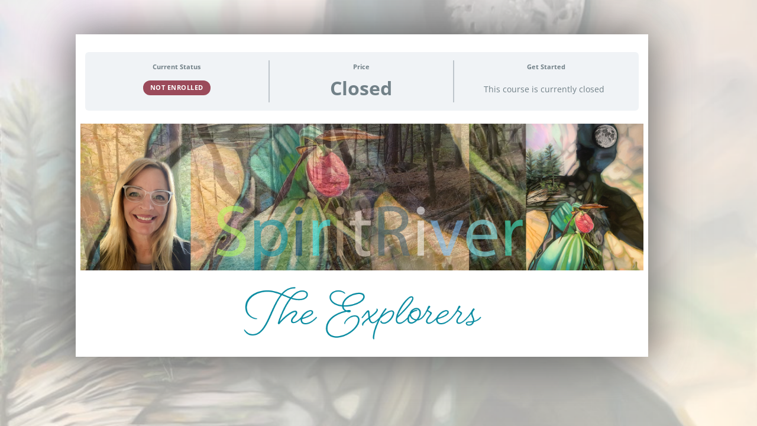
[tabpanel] (361, 238)
